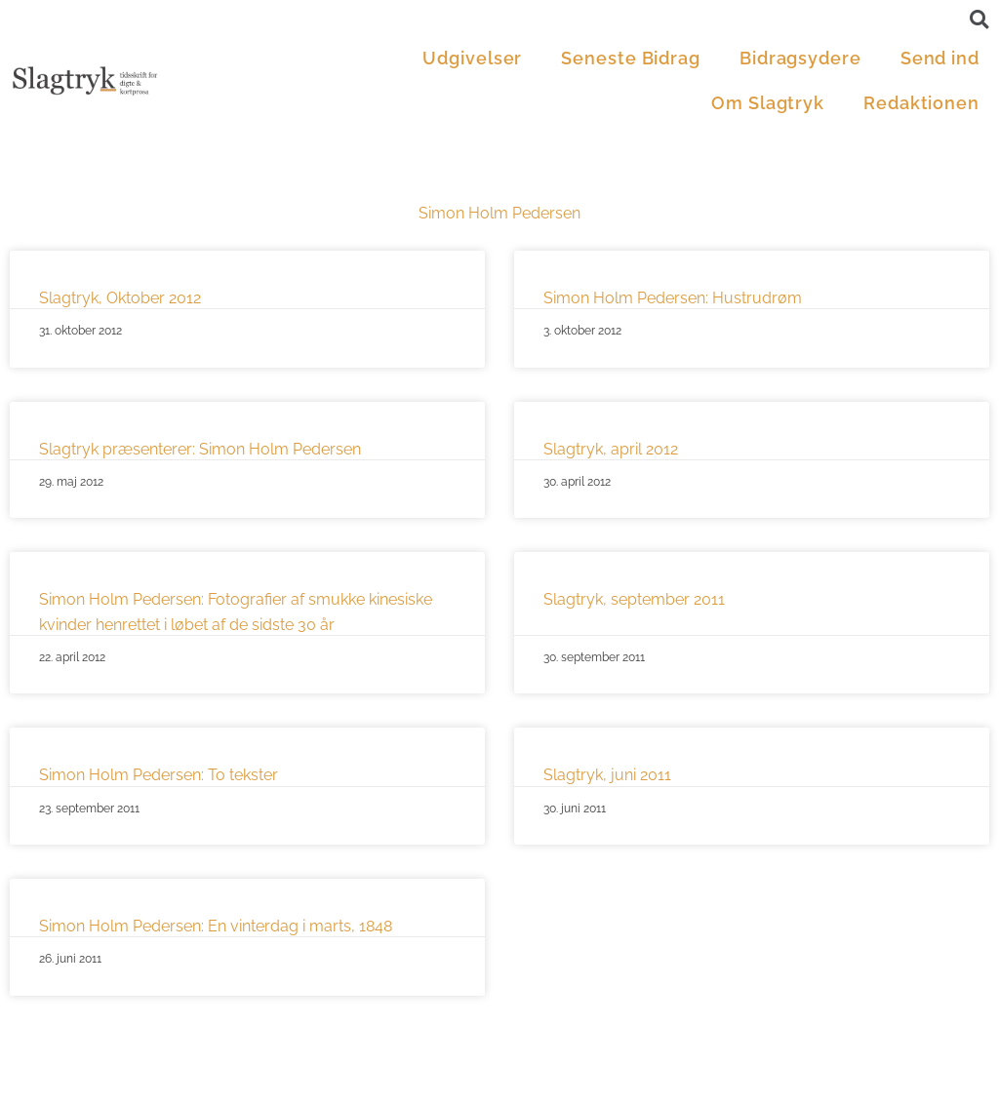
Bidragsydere (800, 58)
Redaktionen (921, 103)
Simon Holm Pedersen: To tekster (158, 775)
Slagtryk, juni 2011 (607, 775)
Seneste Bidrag (630, 58)
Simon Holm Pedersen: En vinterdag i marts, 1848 (215, 926)
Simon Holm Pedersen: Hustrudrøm (672, 298)
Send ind (939, 58)
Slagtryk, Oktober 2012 (120, 298)
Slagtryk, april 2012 (610, 449)
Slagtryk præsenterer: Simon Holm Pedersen (200, 449)
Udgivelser (472, 58)
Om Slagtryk (767, 103)
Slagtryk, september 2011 (634, 599)
